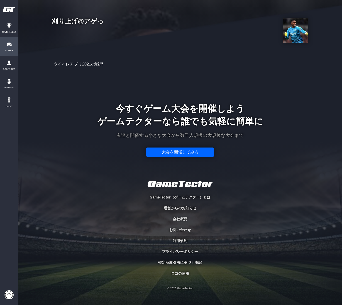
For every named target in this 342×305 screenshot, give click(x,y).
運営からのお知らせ (180, 208)
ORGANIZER (9, 69)
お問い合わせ (180, 230)
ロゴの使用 (180, 273)
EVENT (9, 106)
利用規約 (180, 241)
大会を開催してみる (180, 152)
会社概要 (180, 219)
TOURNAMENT (9, 32)
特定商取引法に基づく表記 (180, 262)
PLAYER (9, 51)
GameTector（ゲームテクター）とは (180, 197)
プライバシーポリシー (180, 252)
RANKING (9, 88)
